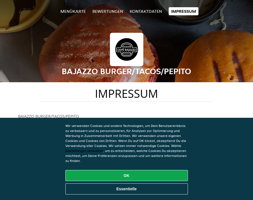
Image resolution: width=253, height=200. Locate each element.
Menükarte (73, 11)
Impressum (183, 11)
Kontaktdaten (146, 11)
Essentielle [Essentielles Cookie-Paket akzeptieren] (126, 189)
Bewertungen (107, 11)
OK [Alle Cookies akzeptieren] (126, 175)
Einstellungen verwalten (84, 151)
